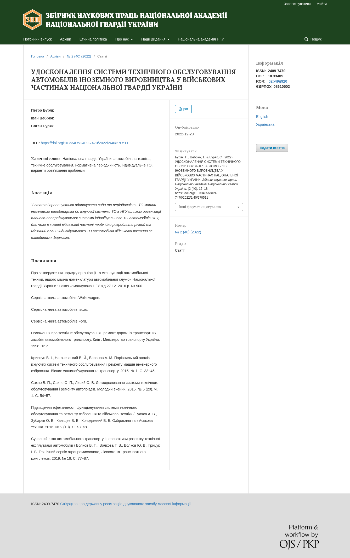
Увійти (322, 4)
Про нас (122, 39)
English (262, 116)
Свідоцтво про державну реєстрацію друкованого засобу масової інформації (125, 504)
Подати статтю (272, 148)
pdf (185, 109)
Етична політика (93, 39)
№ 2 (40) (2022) (79, 56)
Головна (37, 56)
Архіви (65, 39)
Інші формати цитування (200, 207)
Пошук (315, 39)
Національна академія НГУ (201, 39)
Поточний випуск (37, 39)
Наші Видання (153, 39)
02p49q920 (277, 81)
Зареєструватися (297, 4)
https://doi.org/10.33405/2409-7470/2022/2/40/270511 (84, 143)
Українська (265, 124)
